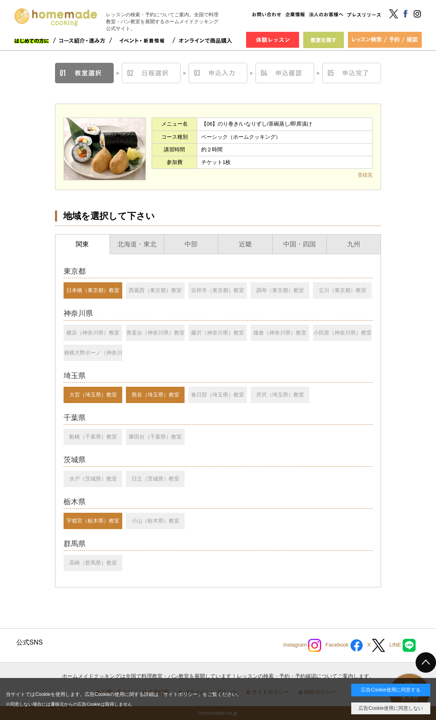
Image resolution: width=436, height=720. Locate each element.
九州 (353, 244)
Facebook (344, 645)
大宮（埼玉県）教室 (93, 395)
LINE (402, 645)
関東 (82, 244)
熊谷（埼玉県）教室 (155, 395)
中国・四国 (299, 244)
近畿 (245, 244)
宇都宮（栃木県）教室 (92, 521)
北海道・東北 (136, 244)
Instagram (302, 645)
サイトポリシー (180, 694)
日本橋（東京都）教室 (92, 290)
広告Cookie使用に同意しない (391, 708)
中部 (191, 244)
